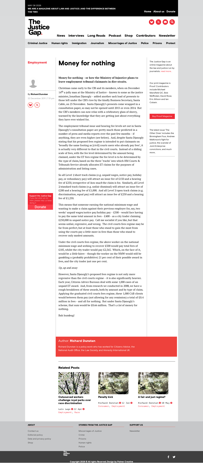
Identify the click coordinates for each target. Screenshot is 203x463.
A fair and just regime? (151, 397)
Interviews (76, 36)
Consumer (103, 406)
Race (77, 412)
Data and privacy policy (39, 438)
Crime (82, 435)
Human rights (60, 43)
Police (145, 43)
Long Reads (96, 36)
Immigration (79, 43)
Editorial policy (35, 435)
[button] (172, 22)
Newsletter (167, 36)
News (61, 36)
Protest (170, 43)
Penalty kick (105, 397)
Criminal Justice (37, 43)
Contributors (146, 36)
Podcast (115, 36)
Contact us (33, 431)
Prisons (157, 43)
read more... (166, 71)
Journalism (97, 43)
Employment (37, 62)
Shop (129, 36)
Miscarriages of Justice (122, 43)
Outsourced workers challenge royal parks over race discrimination (74, 400)
